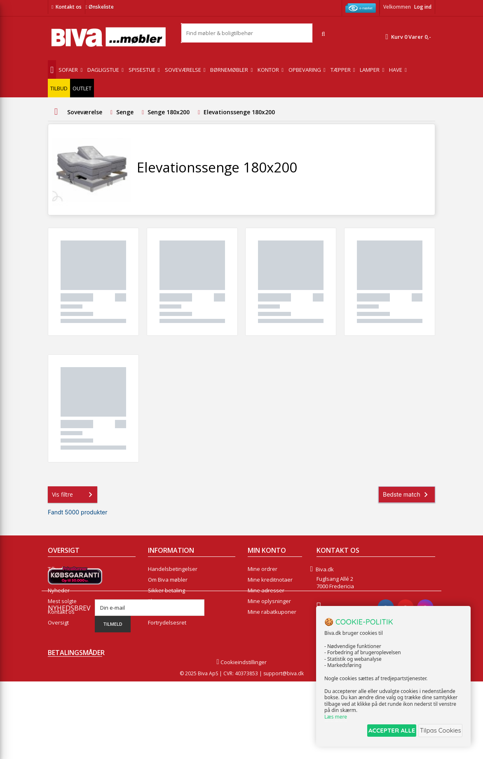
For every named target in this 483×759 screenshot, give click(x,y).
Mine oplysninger (269, 601)
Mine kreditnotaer (270, 579)
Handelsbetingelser (172, 569)
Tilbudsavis (62, 569)
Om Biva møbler (168, 579)
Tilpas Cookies (438, 731)
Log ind (422, 6)
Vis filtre (74, 495)
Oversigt (58, 622)
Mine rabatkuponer (272, 611)
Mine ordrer (262, 569)
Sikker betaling (166, 590)
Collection (60, 579)
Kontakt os (69, 6)
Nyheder (59, 590)
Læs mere (335, 718)
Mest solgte (62, 601)
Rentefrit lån (163, 611)
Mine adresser (266, 590)
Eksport (157, 601)
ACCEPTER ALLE (382, 731)
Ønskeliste (99, 6)
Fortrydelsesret (167, 622)
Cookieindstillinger (241, 739)
